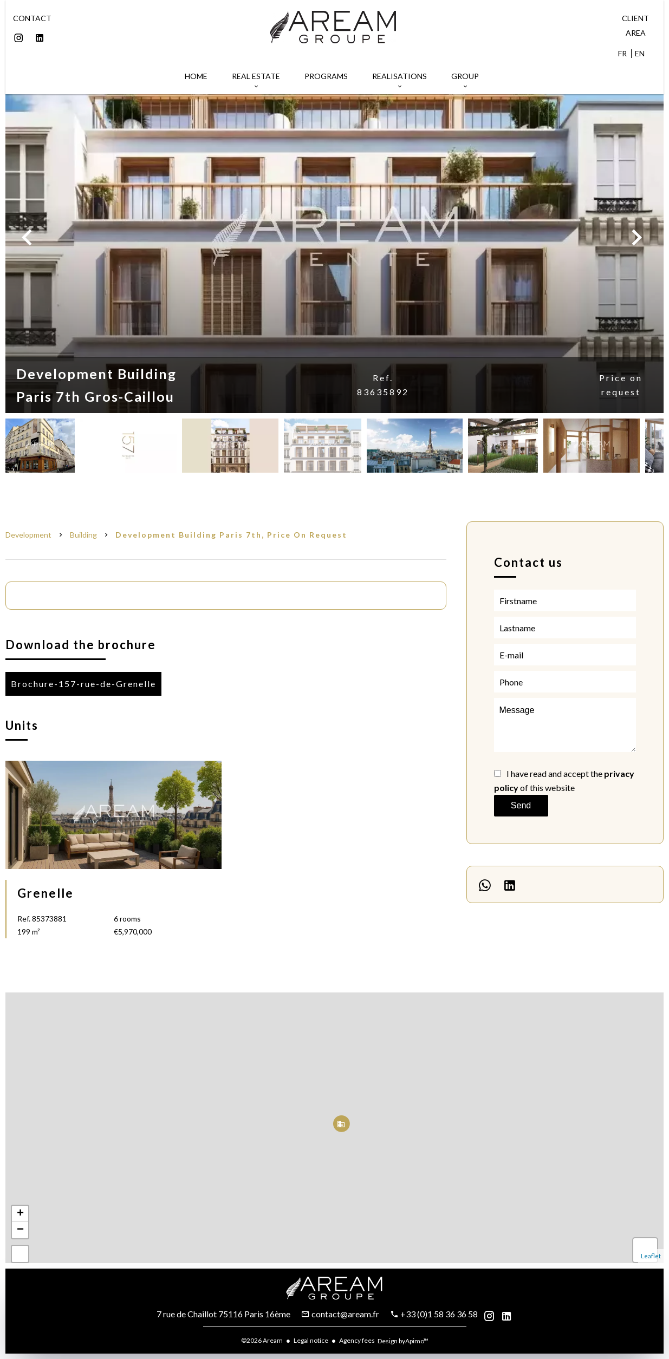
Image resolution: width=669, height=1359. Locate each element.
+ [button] (20, 1214)
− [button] (20, 1230)
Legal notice (311, 1340)
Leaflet (651, 1255)
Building (83, 534)
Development (28, 534)
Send (521, 805)
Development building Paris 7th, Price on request (231, 534)
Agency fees (357, 1340)
